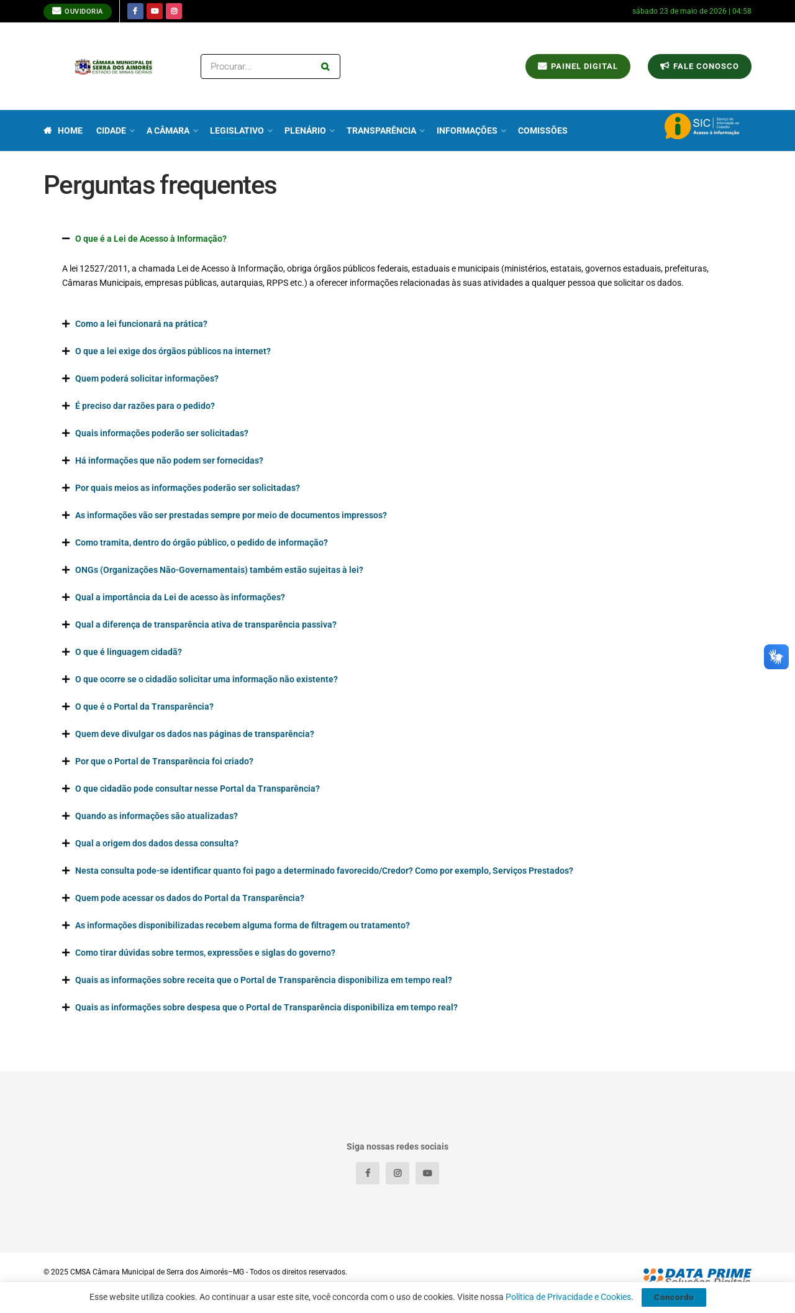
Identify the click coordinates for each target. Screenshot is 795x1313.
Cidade (111, 130)
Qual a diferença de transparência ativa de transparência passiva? (206, 624)
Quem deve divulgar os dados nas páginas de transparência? (194, 734)
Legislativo (237, 130)
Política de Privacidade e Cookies (568, 1297)
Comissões (543, 130)
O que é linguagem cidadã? (128, 652)
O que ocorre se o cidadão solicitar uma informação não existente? (206, 679)
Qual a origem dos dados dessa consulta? (156, 843)
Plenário (305, 130)
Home (63, 130)
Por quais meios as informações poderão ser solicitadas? (187, 488)
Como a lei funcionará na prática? (141, 324)
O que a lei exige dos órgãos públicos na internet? (173, 351)
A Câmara (168, 130)
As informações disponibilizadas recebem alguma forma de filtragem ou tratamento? (242, 925)
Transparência (381, 130)
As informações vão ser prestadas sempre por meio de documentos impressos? (231, 515)
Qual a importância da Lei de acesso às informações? (180, 597)
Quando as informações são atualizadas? (156, 816)
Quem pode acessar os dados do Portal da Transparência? (189, 898)
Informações (467, 130)
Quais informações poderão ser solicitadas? (161, 433)
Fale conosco (699, 66)
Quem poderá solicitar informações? (147, 378)
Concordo (674, 1297)
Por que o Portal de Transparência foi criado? (164, 761)
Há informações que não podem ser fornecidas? (169, 460)
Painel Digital (578, 66)
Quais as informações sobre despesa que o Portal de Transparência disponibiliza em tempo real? (266, 1007)
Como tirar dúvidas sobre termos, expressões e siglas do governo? (205, 953)
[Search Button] (327, 66)
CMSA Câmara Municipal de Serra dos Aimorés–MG (157, 1272)
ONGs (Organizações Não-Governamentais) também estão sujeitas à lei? (219, 570)
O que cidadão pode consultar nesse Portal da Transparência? (197, 789)
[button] (397, 238)
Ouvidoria (77, 11)
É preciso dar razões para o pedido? (145, 406)
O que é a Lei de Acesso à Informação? (151, 239)
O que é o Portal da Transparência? (144, 706)
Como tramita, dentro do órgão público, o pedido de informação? (201, 542)
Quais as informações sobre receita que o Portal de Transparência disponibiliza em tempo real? (263, 980)
